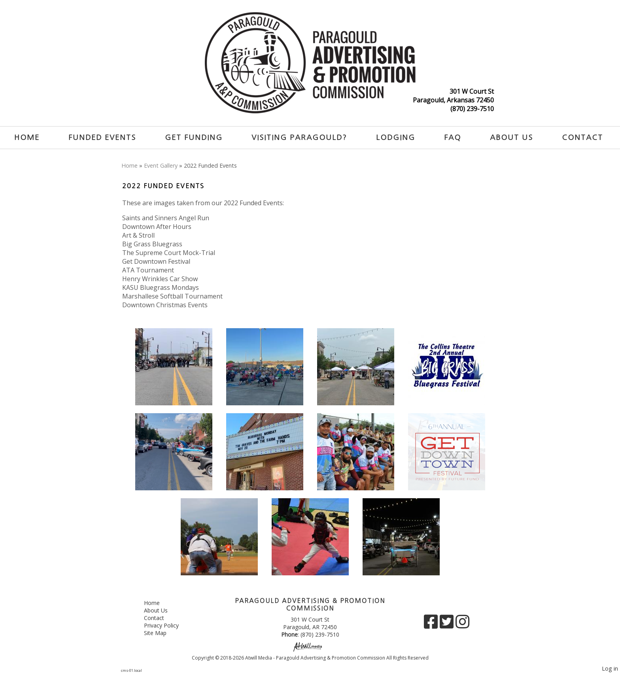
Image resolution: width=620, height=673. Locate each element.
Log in (610, 668)
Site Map (161, 633)
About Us (511, 137)
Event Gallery (161, 165)
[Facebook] (432, 624)
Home (27, 137)
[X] (448, 624)
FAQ (452, 137)
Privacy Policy (167, 625)
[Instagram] (462, 624)
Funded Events (102, 137)
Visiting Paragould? (299, 137)
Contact (582, 137)
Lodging (395, 137)
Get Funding (194, 137)
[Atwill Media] (310, 646)
